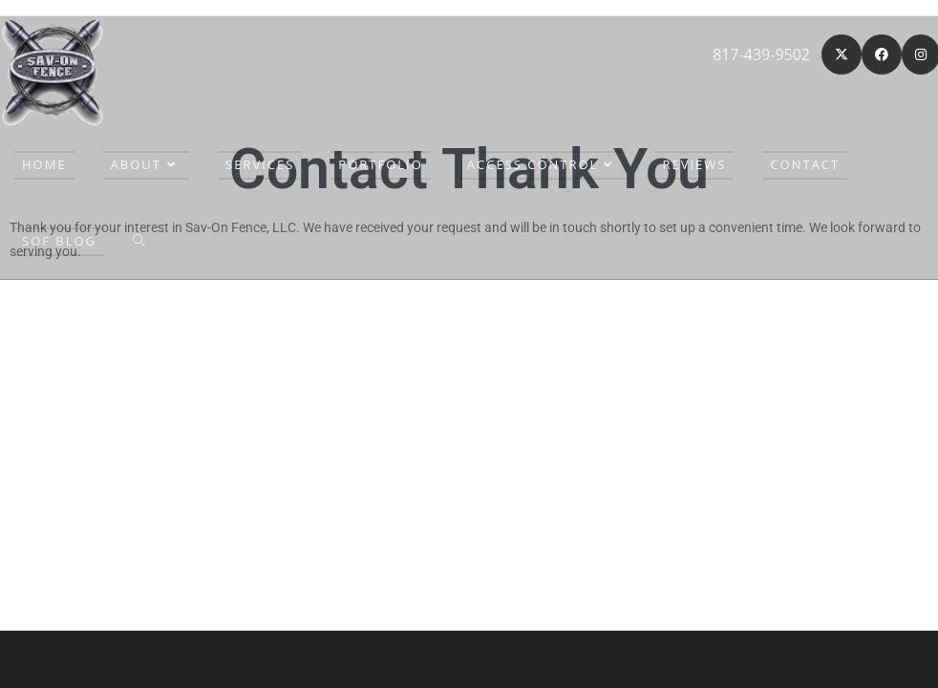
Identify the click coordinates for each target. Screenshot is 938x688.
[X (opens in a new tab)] (841, 54)
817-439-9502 (761, 54)
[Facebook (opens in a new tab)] (882, 54)
